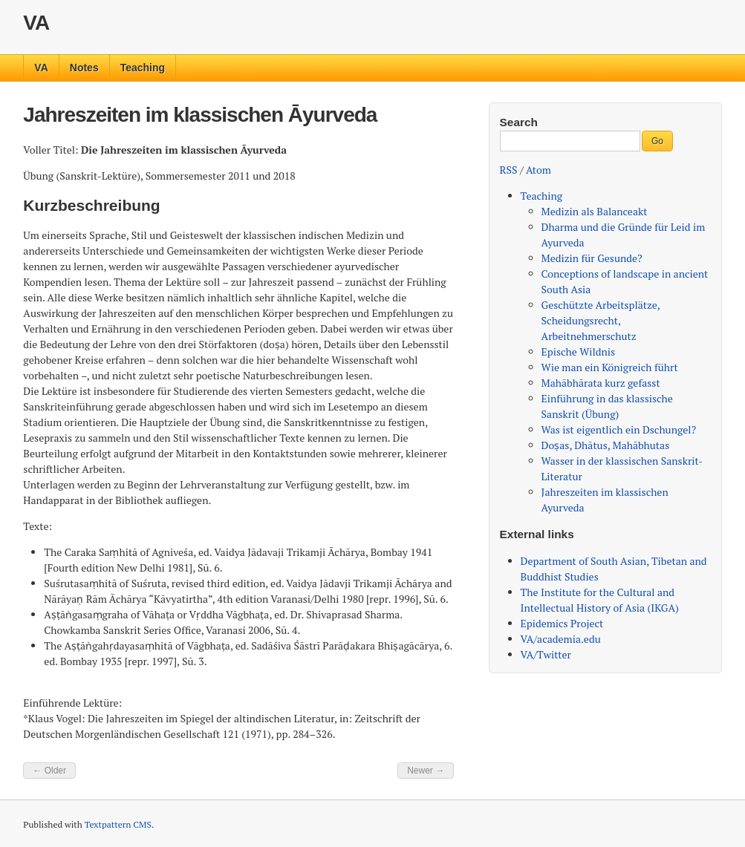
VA (36, 22)
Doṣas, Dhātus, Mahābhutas (605, 445)
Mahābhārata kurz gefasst (600, 383)
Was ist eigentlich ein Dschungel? (619, 429)
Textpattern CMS (118, 824)
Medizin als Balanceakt (594, 211)
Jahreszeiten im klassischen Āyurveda (200, 114)
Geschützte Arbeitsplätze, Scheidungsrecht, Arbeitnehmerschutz (600, 320)
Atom (538, 170)
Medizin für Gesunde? (591, 258)
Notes (84, 67)
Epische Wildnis (578, 351)
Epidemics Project (562, 623)
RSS (509, 170)
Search (519, 122)
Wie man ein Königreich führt (609, 367)
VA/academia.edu (561, 639)
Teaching (142, 67)
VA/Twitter (546, 654)
